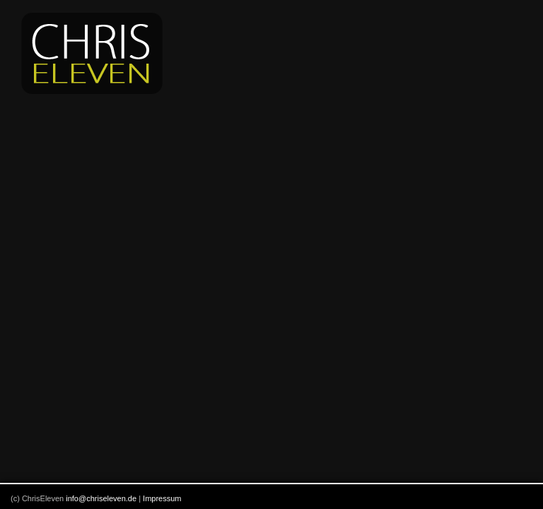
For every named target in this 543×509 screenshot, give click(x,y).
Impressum (162, 498)
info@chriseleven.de (101, 498)
